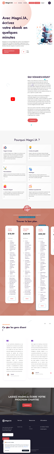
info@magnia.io (43, 429)
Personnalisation (7, 171)
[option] (14, 357)
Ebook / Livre (20, 426)
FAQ (30, 426)
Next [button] (50, 323)
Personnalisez (7, 450)
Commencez (32, 120)
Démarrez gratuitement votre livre (9, 51)
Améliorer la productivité (35, 189)
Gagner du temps (7, 151)
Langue (42, 3)
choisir (11, 298)
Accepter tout (25, 450)
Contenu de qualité (33, 151)
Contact (25, 3)
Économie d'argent (8, 189)
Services (20, 3)
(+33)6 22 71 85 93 (45, 426)
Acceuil (15, 3)
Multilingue (31, 172)
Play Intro (25, 52)
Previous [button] (45, 323)
